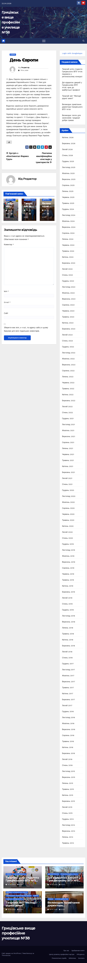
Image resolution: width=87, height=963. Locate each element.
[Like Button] (9, 142)
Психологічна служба (59, 958)
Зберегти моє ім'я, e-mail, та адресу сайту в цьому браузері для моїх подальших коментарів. (26, 329)
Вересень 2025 (68, 179)
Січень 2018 (67, 658)
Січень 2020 (67, 538)
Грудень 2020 (68, 490)
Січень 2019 (67, 604)
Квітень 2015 (67, 795)
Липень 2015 (67, 783)
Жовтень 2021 (68, 430)
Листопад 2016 (68, 717)
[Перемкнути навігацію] (44, 41)
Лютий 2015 (67, 807)
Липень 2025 (67, 191)
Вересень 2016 (68, 729)
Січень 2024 (67, 275)
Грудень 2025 (68, 161)
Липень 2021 (67, 448)
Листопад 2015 (68, 771)
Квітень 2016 (67, 747)
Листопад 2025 (68, 167)
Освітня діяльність (9, 199)
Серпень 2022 (68, 371)
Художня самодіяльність (30, 199)
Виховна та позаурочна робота (16, 892)
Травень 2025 (68, 203)
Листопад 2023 (68, 287)
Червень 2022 (68, 383)
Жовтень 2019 (68, 556)
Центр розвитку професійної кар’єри (61, 954)
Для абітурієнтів (53, 874)
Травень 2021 (68, 460)
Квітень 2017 (67, 693)
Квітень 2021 (67, 466)
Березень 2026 (68, 143)
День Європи (24, 60)
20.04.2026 (12, 884)
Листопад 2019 (68, 550)
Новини (12, 54)
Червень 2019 (68, 574)
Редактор (25, 67)
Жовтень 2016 (68, 723)
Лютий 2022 (67, 406)
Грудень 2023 (68, 281)
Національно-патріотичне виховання (18, 895)
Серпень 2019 (68, 568)
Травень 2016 (68, 741)
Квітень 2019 (67, 586)
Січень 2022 (67, 412)
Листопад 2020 (68, 496)
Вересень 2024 (68, 227)
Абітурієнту (80, 954)
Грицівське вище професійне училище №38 (11, 22)
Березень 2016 (68, 753)
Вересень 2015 (68, 777)
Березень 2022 (68, 400)
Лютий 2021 (67, 478)
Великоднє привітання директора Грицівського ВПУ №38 (72, 106)
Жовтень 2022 (68, 359)
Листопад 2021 (68, 424)
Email (7, 302)
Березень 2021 (68, 472)
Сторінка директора (46, 199)
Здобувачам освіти (77, 950)
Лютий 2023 (67, 335)
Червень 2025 (68, 197)
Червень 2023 (68, 311)
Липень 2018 (67, 628)
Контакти (81, 958)
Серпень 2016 (68, 735)
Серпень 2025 (68, 185)
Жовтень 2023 (68, 293)
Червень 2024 (68, 245)
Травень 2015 (68, 789)
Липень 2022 (67, 377)
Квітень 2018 (67, 640)
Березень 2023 (68, 329)
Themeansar (6, 955)
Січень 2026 (67, 155)
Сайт (6, 313)
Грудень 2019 (68, 544)
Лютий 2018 (67, 652)
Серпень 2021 (68, 442)
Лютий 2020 (67, 532)
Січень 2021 (67, 484)
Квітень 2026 (68, 137)
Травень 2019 (68, 580)
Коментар (9, 244)
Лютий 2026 (67, 149)
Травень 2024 (68, 251)
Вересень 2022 (68, 365)
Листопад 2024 (68, 215)
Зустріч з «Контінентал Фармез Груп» (17, 156)
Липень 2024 (67, 239)
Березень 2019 (68, 592)
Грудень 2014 (68, 819)
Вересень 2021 (68, 436)
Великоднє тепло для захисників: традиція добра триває (71, 117)
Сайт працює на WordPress (12, 953)
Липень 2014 (67, 837)
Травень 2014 (68, 843)
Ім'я (6, 291)
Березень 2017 (68, 699)
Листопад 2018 (68, 616)
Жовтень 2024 (68, 221)
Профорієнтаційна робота (69, 874)
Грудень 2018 (68, 610)
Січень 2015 (67, 813)
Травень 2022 (68, 389)
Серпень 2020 (68, 508)
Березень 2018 (68, 646)
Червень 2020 (68, 514)
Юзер (20, 884)
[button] (83, 41)
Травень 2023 (68, 317)
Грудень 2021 (68, 418)
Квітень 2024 (67, 257)
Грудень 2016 (68, 711)
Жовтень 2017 (68, 676)
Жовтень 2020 (68, 502)
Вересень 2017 (68, 682)
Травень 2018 (68, 634)
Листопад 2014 (68, 825)
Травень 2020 (68, 520)
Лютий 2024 (67, 269)
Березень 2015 (68, 801)
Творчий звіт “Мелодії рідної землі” (21, 904)
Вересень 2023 (68, 299)
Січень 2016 (67, 765)
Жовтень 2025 (68, 173)
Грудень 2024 (68, 209)
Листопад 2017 (68, 670)
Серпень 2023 (68, 305)
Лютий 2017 (67, 705)
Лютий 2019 (67, 598)
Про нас (66, 950)
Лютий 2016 (67, 759)
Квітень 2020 (68, 526)
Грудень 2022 (68, 347)
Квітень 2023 (67, 323)
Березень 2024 (68, 263)
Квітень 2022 (67, 395)
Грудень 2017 (68, 664)
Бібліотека (72, 958)
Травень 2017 (68, 687)
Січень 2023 (67, 341)
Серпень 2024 (68, 233)
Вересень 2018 (68, 622)
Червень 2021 (68, 454)
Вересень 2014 (68, 831)
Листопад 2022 (68, 353)
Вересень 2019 (68, 562)
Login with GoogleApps (72, 53)
